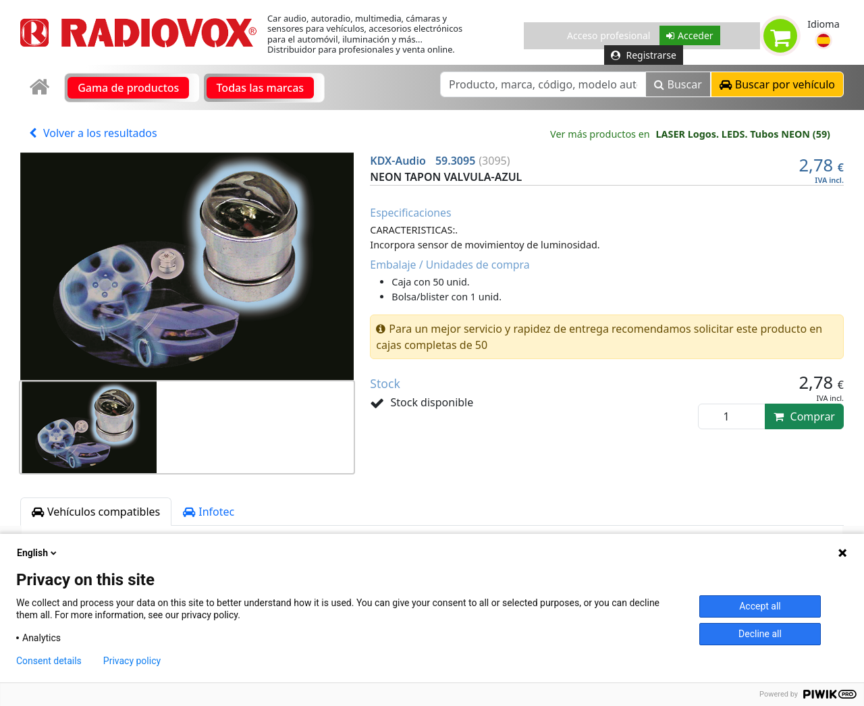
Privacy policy (132, 660)
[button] (823, 40)
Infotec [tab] (208, 511)
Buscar (678, 84)
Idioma (823, 24)
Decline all (760, 633)
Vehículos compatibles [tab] (96, 511)
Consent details (49, 660)
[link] (40, 87)
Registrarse (643, 55)
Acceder (689, 35)
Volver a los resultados (93, 133)
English (38, 552)
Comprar (804, 416)
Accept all (760, 606)
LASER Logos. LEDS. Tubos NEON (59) (743, 134)
